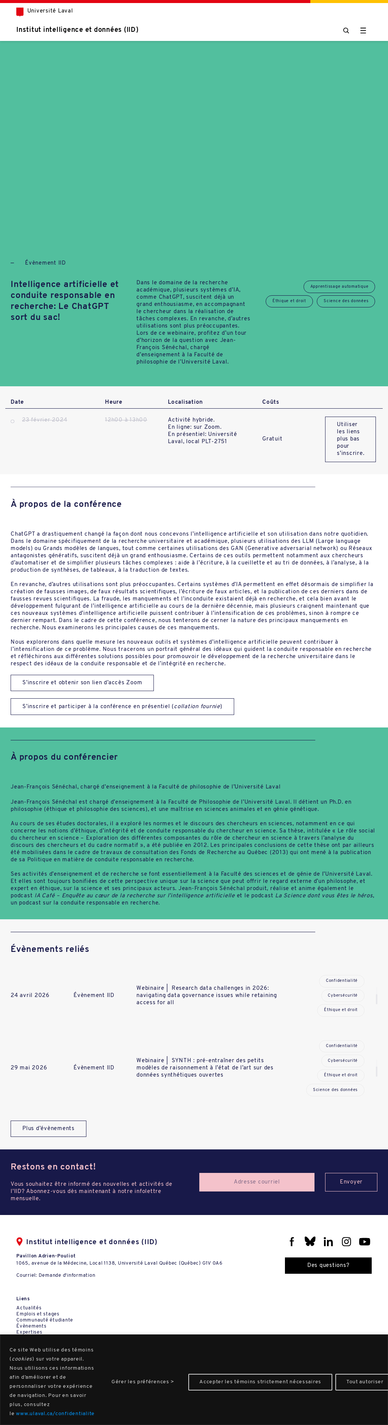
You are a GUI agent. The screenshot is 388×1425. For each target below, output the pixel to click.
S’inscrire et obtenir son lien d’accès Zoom (82, 683)
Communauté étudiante (44, 1320)
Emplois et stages (37, 1314)
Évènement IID (45, 263)
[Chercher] (346, 30)
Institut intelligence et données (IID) (77, 30)
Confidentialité (342, 981)
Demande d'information (67, 1275)
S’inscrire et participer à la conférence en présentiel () (122, 707)
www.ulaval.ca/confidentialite (55, 1414)
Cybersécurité (343, 996)
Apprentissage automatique (339, 287)
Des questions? (328, 1265)
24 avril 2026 (30, 996)
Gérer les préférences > (142, 1382)
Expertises (29, 1332)
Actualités (29, 1308)
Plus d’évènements (48, 1129)
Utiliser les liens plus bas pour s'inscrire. (350, 439)
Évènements (31, 1326)
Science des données (346, 301)
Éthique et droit (289, 301)
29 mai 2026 (29, 1068)
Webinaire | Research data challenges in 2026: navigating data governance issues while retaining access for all (206, 996)
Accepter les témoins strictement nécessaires (260, 1382)
